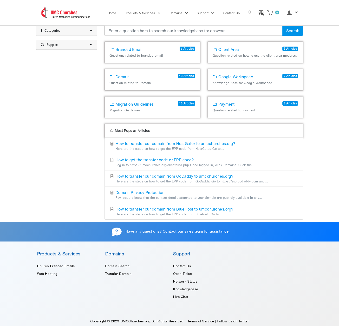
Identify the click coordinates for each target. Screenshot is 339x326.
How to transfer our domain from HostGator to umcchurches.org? (204, 146)
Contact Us (231, 13)
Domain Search (117, 266)
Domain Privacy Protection (204, 195)
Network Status (185, 281)
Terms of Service (201, 321)
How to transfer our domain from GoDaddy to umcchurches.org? (204, 179)
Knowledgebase (185, 289)
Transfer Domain (118, 274)
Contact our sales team (183, 231)
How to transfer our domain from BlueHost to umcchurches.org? (204, 212)
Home (112, 13)
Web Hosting (47, 274)
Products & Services (140, 13)
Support (203, 13)
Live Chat (180, 297)
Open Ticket (182, 274)
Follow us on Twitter (233, 321)
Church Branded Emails (56, 266)
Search (292, 31)
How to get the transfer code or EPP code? (204, 162)
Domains (177, 13)
